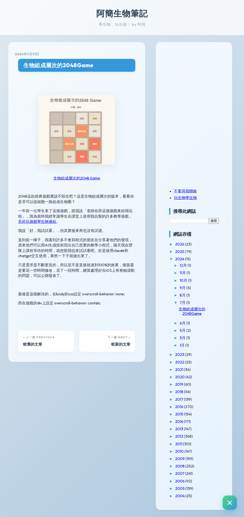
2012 (179, 436)
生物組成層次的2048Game (58, 65)
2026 (180, 244)
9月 (183, 287)
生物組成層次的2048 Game (76, 178)
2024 (180, 258)
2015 (179, 414)
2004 (180, 495)
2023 (180, 354)
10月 (184, 280)
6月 (183, 323)
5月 (183, 330)
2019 (179, 384)
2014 (179, 421)
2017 (179, 399)
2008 (180, 466)
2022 (180, 362)
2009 (180, 458)
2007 (180, 473)
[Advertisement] (199, 82)
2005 (180, 488)
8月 (183, 295)
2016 (179, 406)
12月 (184, 265)
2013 (179, 428)
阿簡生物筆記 (122, 13)
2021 (179, 369)
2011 (179, 443)
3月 (183, 337)
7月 (183, 302)
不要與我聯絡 (185, 191)
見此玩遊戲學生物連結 (37, 221)
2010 (179, 451)
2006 (180, 481)
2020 (180, 376)
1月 (182, 345)
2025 (180, 251)
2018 (179, 391)
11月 (183, 272)
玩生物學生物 (185, 197)
